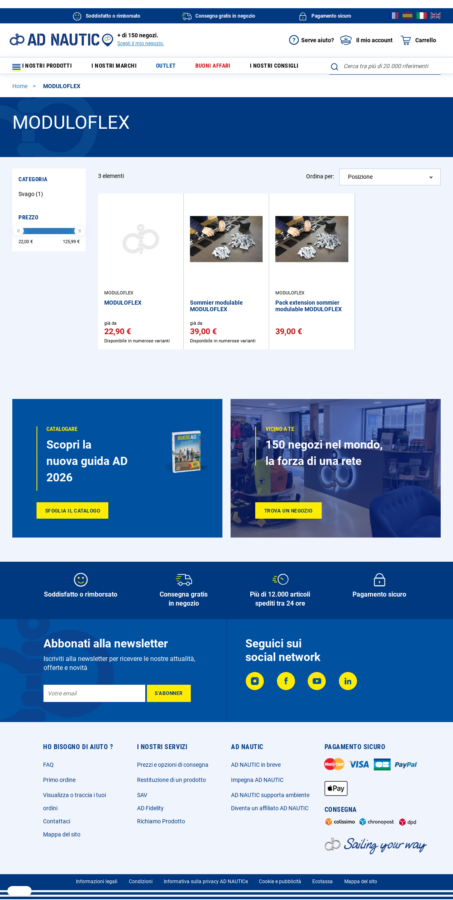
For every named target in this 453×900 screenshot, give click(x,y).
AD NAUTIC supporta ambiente (270, 795)
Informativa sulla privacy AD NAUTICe (206, 881)
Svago (31, 197)
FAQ (48, 764)
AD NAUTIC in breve (256, 764)
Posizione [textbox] (360, 180)
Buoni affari (212, 68)
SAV (142, 795)
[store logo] (54, 40)
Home (20, 90)
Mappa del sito (61, 834)
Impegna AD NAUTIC (257, 780)
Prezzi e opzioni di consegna (172, 764)
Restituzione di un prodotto (171, 780)
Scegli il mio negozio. (140, 43)
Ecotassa (322, 881)
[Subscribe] (169, 693)
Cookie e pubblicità (280, 881)
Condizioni (141, 881)
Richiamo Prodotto (161, 821)
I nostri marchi (123, 68)
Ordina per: (320, 180)
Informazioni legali (96, 881)
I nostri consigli (270, 68)
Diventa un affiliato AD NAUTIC (270, 808)
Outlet (170, 68)
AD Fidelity (150, 808)
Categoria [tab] (33, 183)
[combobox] (385, 66)
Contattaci (56, 821)
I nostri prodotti (47, 68)
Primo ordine (59, 780)
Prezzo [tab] (28, 221)
